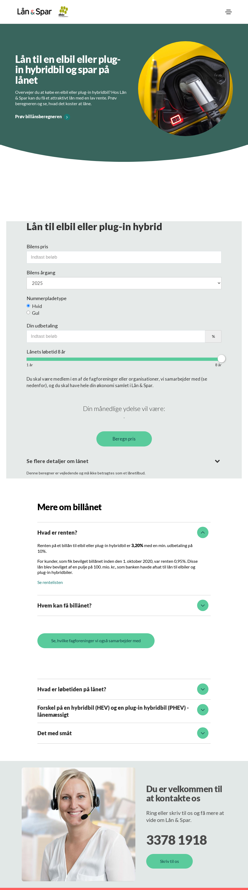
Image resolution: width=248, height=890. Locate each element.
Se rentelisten (50, 582)
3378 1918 (176, 839)
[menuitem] (228, 12)
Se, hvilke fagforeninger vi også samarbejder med (96, 640)
